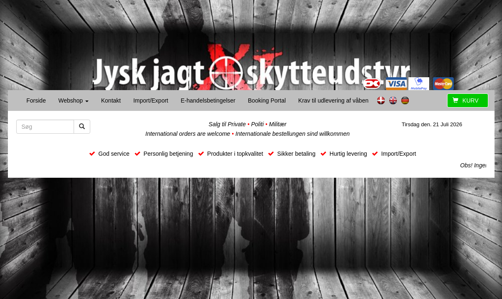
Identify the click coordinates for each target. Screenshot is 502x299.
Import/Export (150, 100)
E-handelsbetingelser (208, 100)
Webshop (73, 100)
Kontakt (111, 100)
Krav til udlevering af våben (333, 100)
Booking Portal (267, 100)
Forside (36, 100)
